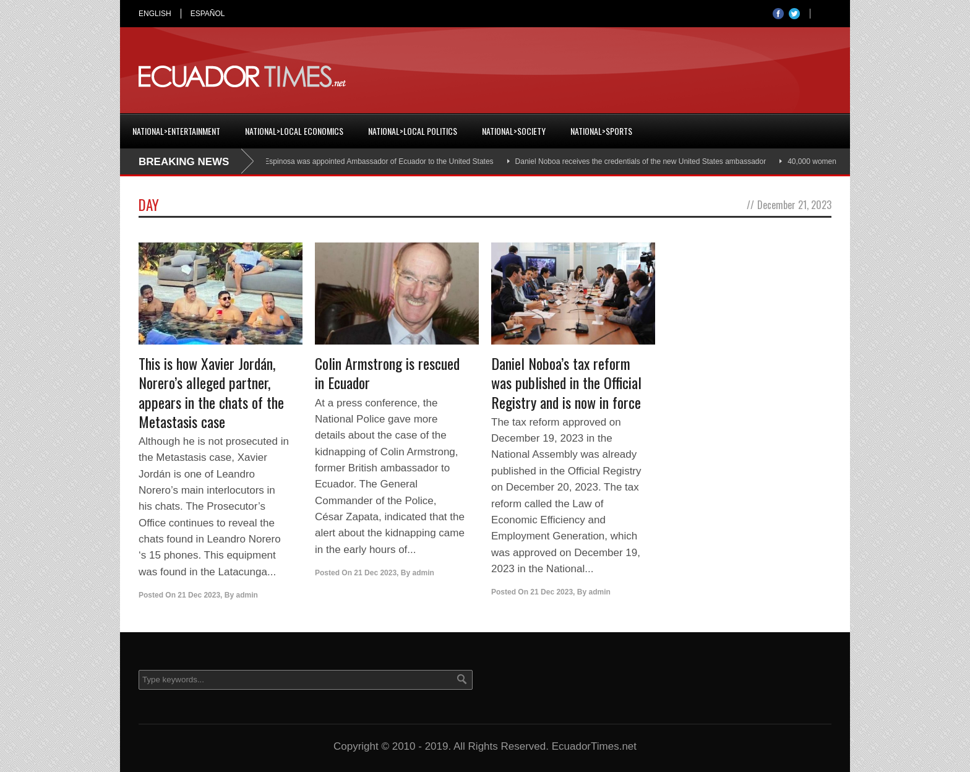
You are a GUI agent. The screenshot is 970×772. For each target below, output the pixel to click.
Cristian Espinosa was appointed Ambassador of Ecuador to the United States (368, 161)
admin (246, 595)
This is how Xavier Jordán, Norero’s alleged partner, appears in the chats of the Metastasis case (211, 392)
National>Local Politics (412, 130)
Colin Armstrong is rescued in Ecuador (387, 372)
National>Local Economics (294, 130)
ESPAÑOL (208, 13)
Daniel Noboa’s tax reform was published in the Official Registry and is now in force (566, 382)
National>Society (514, 130)
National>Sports (601, 130)
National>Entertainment (176, 130)
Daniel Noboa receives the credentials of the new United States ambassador (644, 161)
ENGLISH (155, 13)
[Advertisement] (606, 77)
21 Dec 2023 (199, 595)
